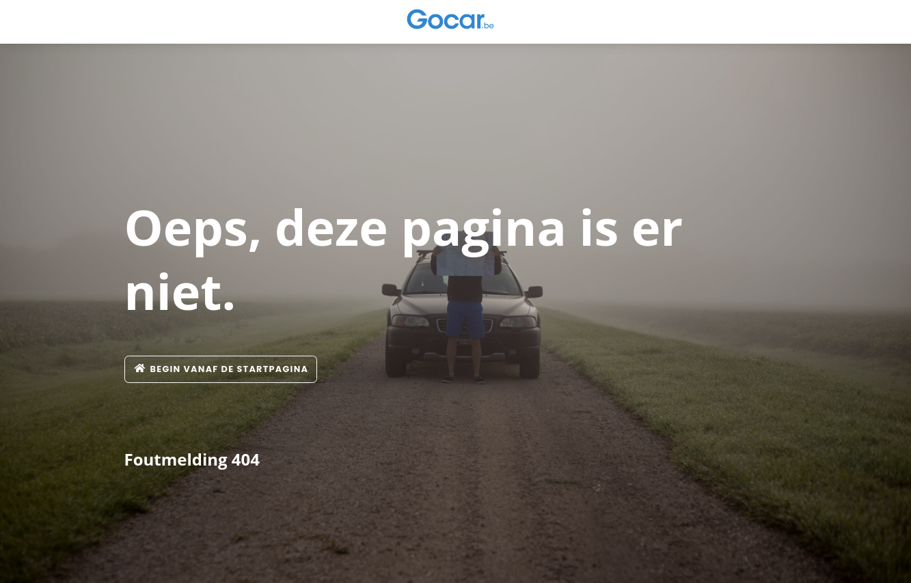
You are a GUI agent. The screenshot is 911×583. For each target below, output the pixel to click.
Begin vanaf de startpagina (221, 369)
